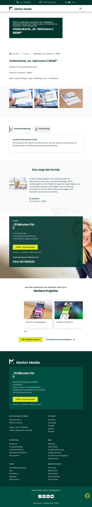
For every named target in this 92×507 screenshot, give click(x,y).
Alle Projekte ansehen (30, 339)
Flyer (11, 470)
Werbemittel (53, 473)
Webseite (51, 444)
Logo (41, 24)
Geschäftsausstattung (25, 24)
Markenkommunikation (18, 452)
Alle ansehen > (14, 455)
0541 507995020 (22, 427)
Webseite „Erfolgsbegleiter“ (36, 322)
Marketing (38, 78)
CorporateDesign (20, 78)
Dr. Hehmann (46, 22)
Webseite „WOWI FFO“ (65, 322)
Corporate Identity (16, 450)
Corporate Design (29, 22)
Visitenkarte (53, 78)
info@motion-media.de (23, 430)
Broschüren (13, 473)
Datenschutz (48, 503)
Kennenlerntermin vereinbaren (59, 339)
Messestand (52, 470)
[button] (24, 331)
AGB (56, 503)
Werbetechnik (54, 464)
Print (15, 22)
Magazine (12, 476)
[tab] (20, 129)
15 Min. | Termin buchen (25, 247)
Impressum (37, 503)
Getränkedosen (54, 476)
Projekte (51, 426)
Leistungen (52, 423)
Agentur (51, 429)
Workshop (13, 444)
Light (66, 2)
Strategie (14, 440)
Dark (73, 2)
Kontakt (51, 431)
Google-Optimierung (56, 450)
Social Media (53, 447)
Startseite (51, 420)
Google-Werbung (54, 452)
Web (50, 440)
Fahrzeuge (52, 468)
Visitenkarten (30, 26)
